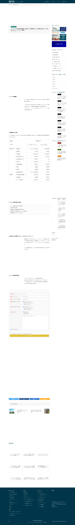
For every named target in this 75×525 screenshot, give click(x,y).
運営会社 (45, 522)
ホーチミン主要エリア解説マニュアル (28, 499)
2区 (54, 79)
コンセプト (53, 1)
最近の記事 (54, 198)
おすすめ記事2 (63, 199)
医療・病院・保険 (13, 26)
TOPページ (29, 522)
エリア (58, 1)
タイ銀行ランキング (40, 492)
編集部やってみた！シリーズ (58, 68)
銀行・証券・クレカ (57, 59)
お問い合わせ (64, 1)
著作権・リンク (41, 522)
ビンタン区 (55, 88)
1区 (34, 108)
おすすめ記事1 (59, 199)
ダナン (44, 108)
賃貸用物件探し (56, 52)
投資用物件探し (56, 54)
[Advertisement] (37, 15)
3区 (54, 81)
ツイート (53, 234)
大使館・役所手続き (57, 61)
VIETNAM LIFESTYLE (37, 520)
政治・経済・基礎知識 (57, 70)
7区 (54, 86)
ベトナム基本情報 (46, 1)
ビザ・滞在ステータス (57, 63)
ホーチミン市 (31, 108)
